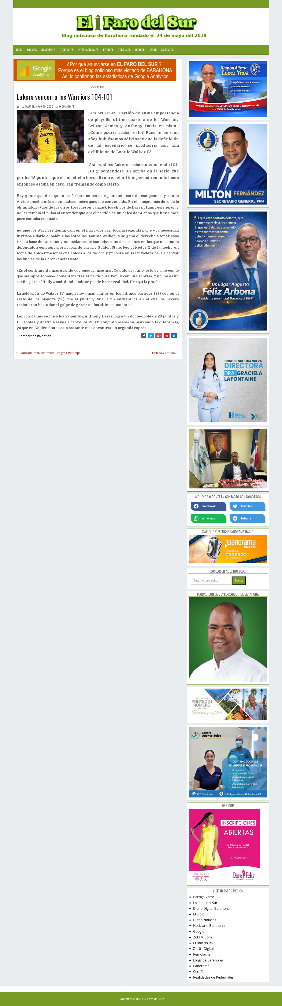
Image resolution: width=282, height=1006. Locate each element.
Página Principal (69, 353)
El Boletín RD (203, 943)
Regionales (66, 49)
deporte (99, 87)
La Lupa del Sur (205, 902)
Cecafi (198, 971)
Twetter (242, 506)
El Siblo (198, 914)
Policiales (124, 49)
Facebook (205, 506)
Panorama (201, 966)
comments (66, 106)
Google (198, 931)
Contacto (167, 49)
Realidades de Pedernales (213, 977)
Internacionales (88, 49)
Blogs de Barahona (208, 960)
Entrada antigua (164, 353)
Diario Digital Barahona (211, 908)
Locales (32, 49)
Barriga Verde (204, 897)
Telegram (243, 518)
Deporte (108, 49)
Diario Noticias (204, 920)
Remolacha (202, 954)
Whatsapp (205, 518)
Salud (153, 49)
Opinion (140, 49)
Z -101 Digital (203, 948)
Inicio (19, 49)
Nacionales (48, 49)
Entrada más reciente (37, 353)
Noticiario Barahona (209, 925)
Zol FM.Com (202, 937)
